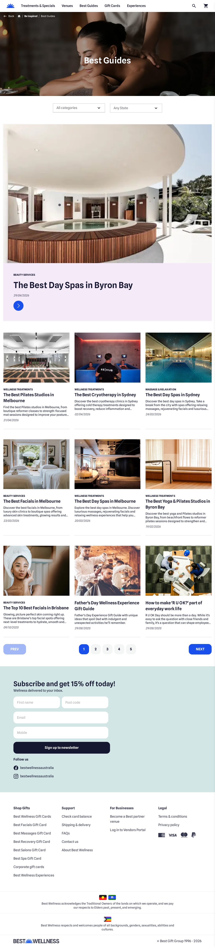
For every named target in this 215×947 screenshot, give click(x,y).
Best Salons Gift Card (29, 850)
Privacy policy (168, 825)
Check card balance (77, 816)
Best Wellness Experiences (33, 875)
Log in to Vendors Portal (128, 830)
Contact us (70, 842)
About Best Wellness (77, 850)
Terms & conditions (172, 816)
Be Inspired (30, 16)
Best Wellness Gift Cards (32, 816)
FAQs (66, 833)
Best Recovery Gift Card (31, 842)
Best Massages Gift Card (32, 833)
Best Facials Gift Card (29, 825)
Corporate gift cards (28, 867)
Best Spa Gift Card (27, 858)
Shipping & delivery (76, 825)
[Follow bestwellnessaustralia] (33, 767)
